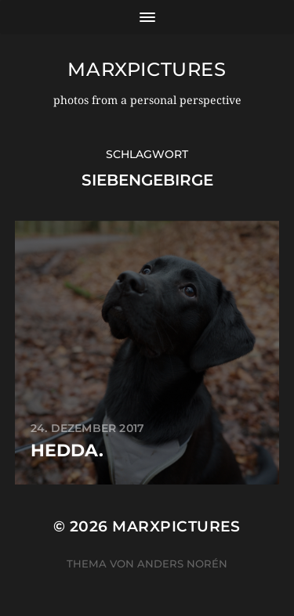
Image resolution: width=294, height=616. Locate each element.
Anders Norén (182, 563)
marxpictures (146, 69)
